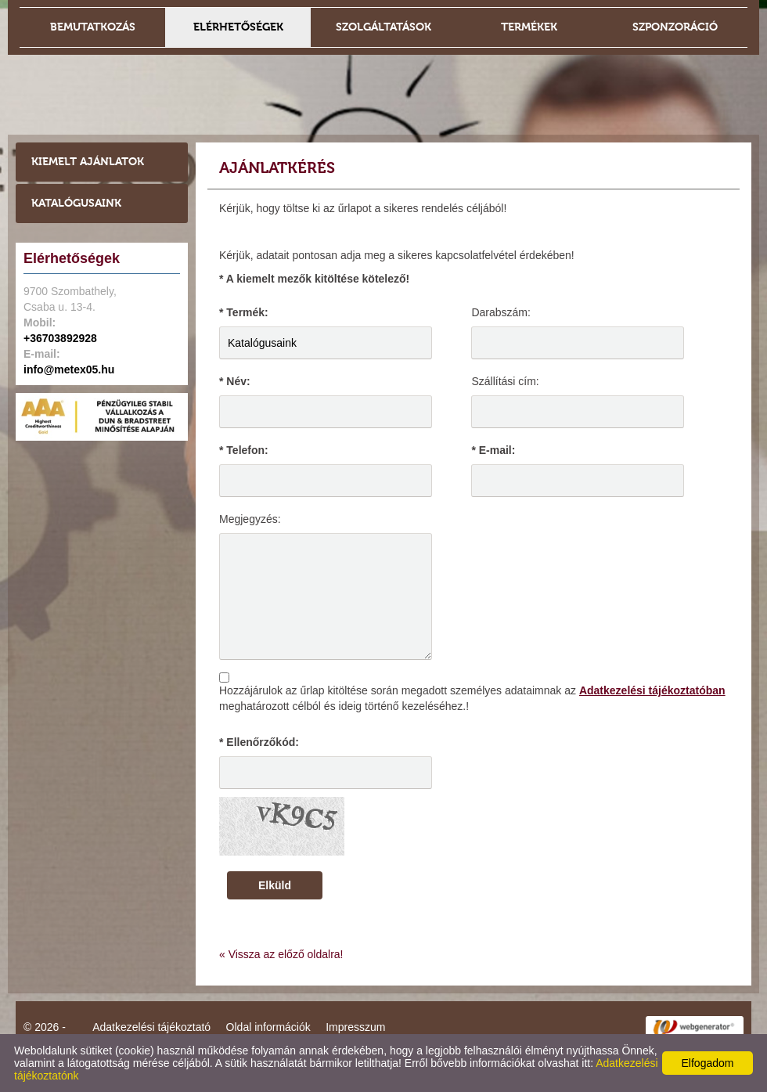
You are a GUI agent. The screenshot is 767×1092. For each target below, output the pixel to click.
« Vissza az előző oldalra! (281, 954)
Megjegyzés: (250, 519)
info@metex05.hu (68, 369)
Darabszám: (500, 312)
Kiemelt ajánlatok (87, 161)
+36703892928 (60, 338)
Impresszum (355, 1027)
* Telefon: (243, 450)
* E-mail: (493, 450)
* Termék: (243, 312)
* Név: (234, 381)
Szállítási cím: (504, 381)
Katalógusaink (76, 203)
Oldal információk (268, 1027)
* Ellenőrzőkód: (259, 742)
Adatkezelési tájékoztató (151, 1027)
